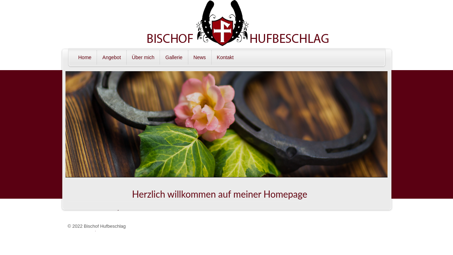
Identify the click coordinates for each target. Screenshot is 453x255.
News (200, 57)
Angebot (111, 57)
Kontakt (225, 57)
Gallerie (173, 57)
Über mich (143, 57)
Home (84, 57)
